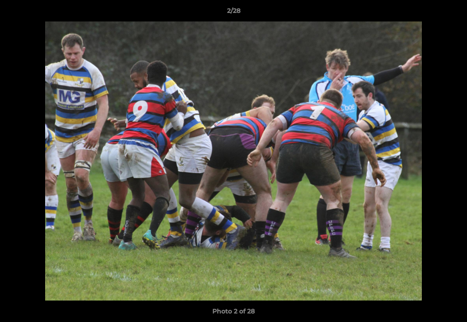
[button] (451, 13)
